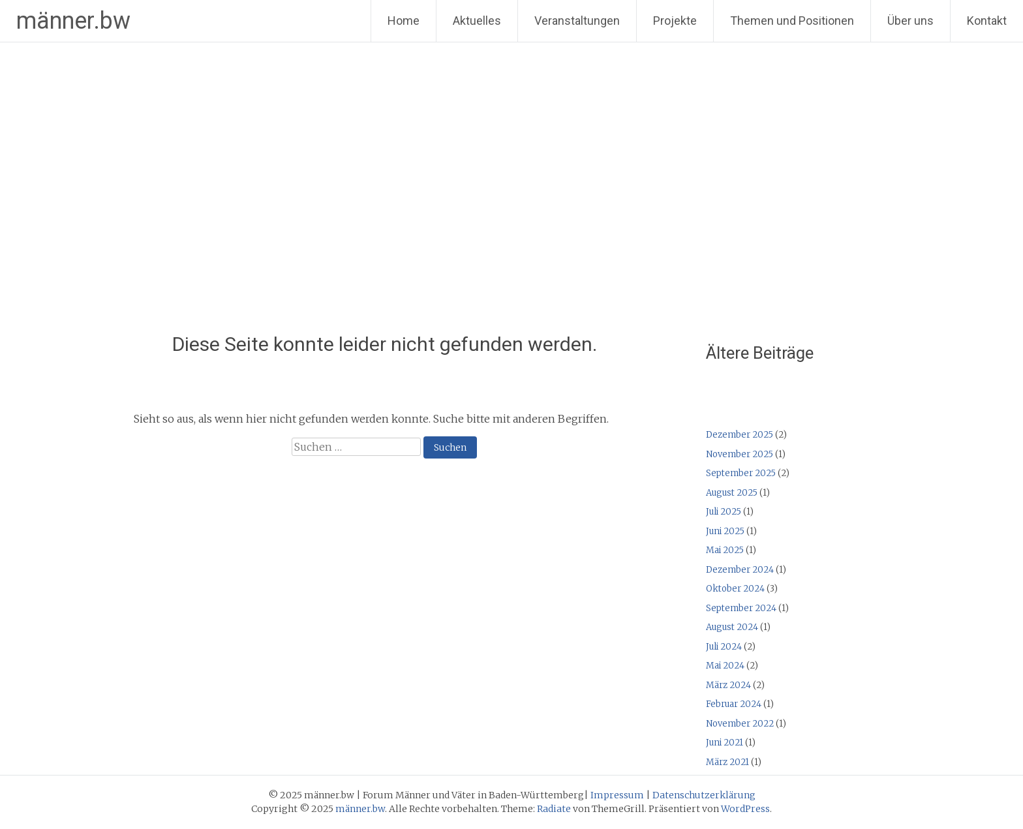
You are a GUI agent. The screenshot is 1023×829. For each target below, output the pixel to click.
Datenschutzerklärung (704, 795)
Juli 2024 (724, 646)
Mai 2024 (725, 665)
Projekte (675, 20)
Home (404, 20)
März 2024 (728, 685)
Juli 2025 (723, 511)
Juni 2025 (725, 531)
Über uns (910, 20)
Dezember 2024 (740, 569)
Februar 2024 (733, 704)
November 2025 (739, 454)
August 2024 (732, 627)
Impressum (617, 795)
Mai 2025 (725, 550)
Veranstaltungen (577, 20)
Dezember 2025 (739, 434)
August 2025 (731, 492)
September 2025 (741, 473)
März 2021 (727, 762)
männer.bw (73, 21)
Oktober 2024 (735, 588)
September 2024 (741, 608)
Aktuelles (477, 20)
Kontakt (987, 20)
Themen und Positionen (792, 20)
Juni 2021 (724, 742)
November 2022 (740, 723)
